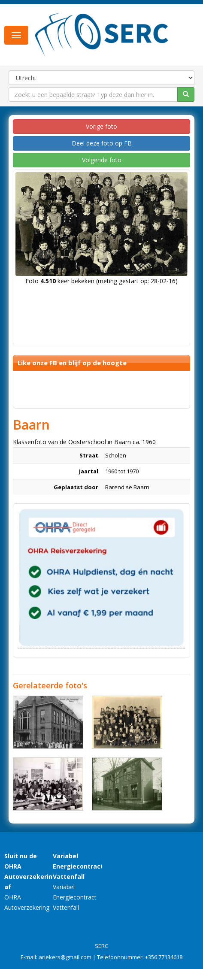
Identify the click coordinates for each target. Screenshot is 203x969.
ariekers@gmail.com (65, 957)
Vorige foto (101, 126)
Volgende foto (101, 160)
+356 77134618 (163, 957)
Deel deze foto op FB (102, 143)
